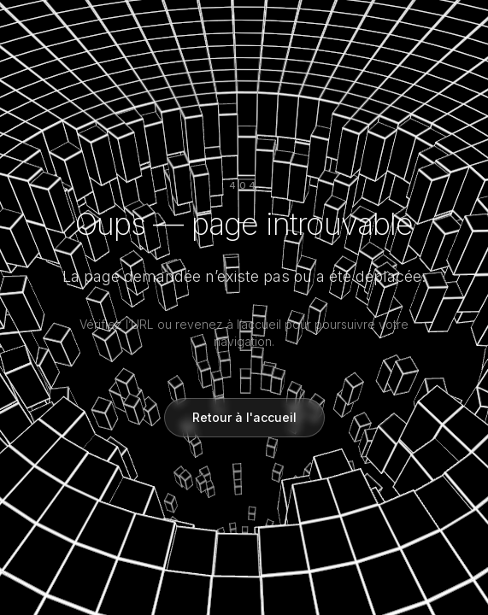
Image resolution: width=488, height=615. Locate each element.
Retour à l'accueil (244, 417)
